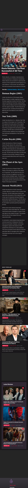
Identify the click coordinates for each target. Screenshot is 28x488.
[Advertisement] (14, 14)
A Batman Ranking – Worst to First (16, 89)
